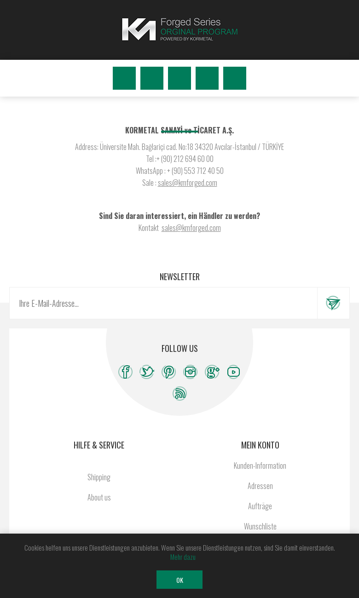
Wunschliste (207, 78)
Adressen (260, 485)
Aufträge (260, 506)
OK (179, 580)
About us (99, 497)
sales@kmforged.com (187, 182)
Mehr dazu (183, 556)
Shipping (98, 477)
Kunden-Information (260, 465)
